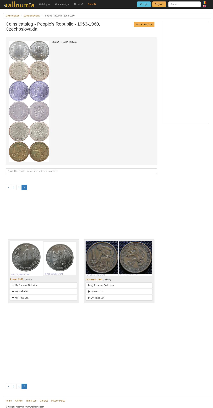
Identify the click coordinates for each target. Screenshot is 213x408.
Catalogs (44, 4)
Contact (44, 400)
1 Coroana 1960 (94, 279)
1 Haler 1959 (16, 279)
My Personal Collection (25, 285)
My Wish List (20, 291)
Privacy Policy (58, 400)
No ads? (78, 4)
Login (144, 4)
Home (9, 400)
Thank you (31, 400)
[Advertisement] (81, 216)
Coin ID (92, 4)
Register (159, 4)
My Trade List (20, 297)
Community (62, 4)
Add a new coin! (144, 24)
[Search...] (184, 4)
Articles (18, 400)
